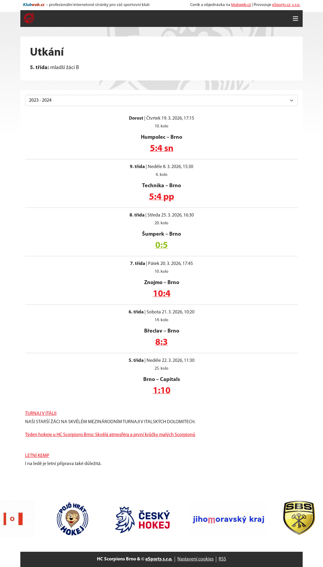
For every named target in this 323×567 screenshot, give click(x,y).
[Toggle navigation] (295, 18)
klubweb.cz (241, 5)
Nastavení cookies (195, 559)
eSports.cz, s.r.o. (286, 5)
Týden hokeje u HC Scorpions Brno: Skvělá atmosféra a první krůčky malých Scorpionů (110, 434)
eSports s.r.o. (158, 559)
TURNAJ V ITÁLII (41, 413)
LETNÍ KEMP (37, 455)
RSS (222, 559)
